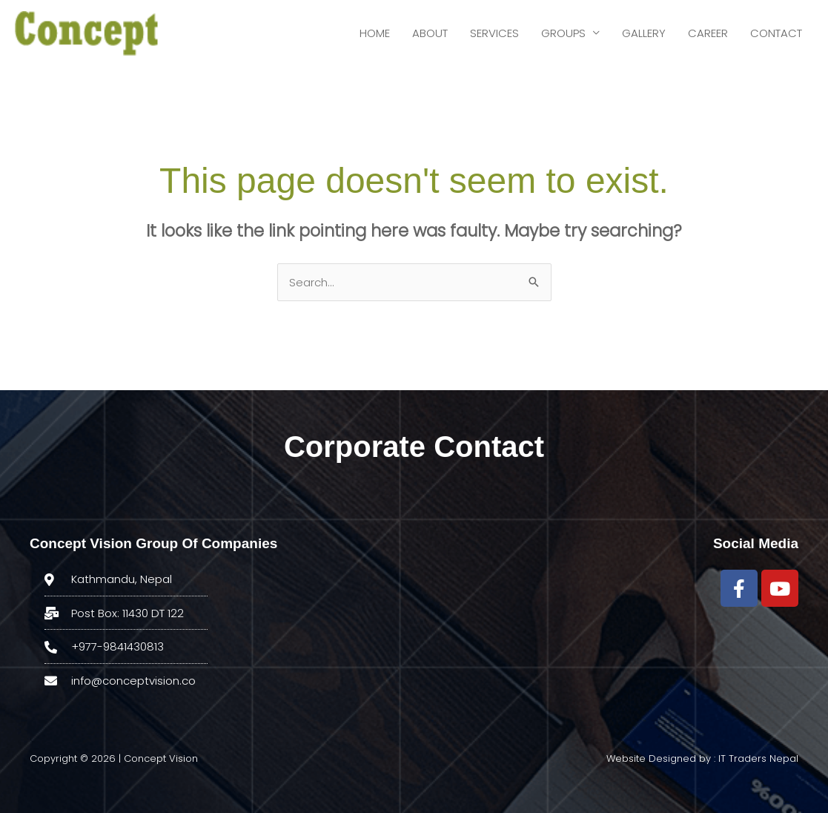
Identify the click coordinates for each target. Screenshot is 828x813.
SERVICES (494, 33)
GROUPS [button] (563, 33)
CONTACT (776, 33)
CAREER (708, 33)
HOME (375, 33)
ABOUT (430, 33)
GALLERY (644, 33)
